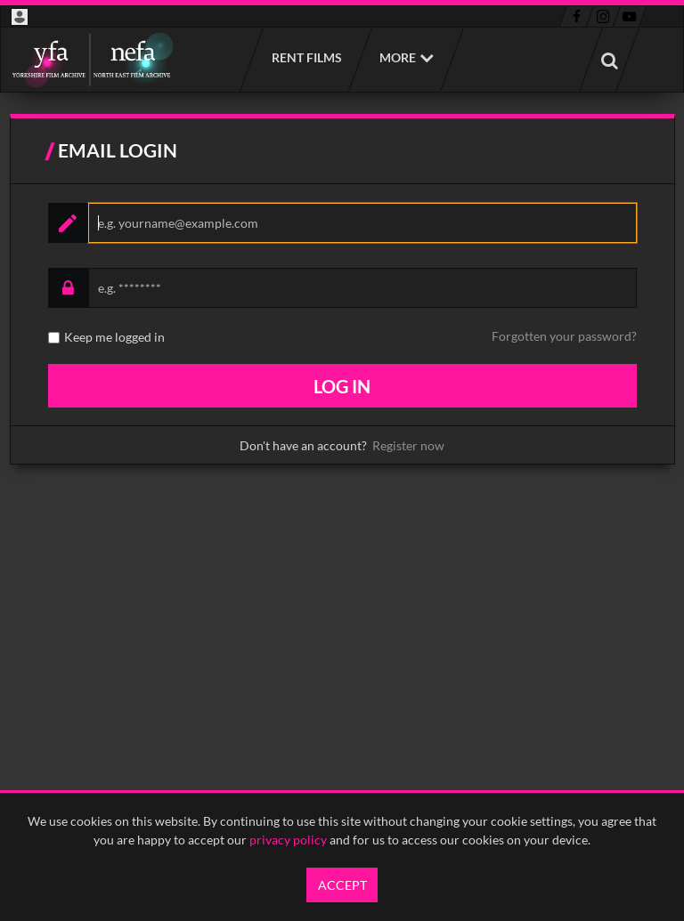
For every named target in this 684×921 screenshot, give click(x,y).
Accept (342, 885)
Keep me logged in (114, 337)
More (397, 57)
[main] (342, 298)
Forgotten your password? (564, 335)
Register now (408, 445)
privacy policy (288, 839)
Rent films (306, 57)
